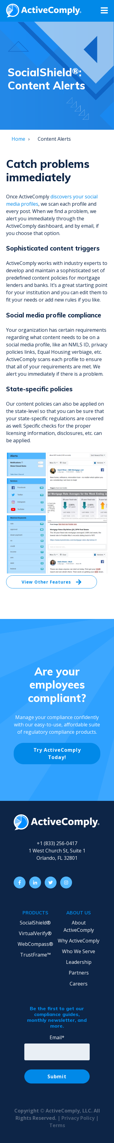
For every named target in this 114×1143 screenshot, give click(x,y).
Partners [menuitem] (79, 972)
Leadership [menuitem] (79, 962)
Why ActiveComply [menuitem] (78, 940)
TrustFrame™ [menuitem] (35, 954)
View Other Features (51, 582)
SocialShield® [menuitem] (35, 922)
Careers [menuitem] (79, 983)
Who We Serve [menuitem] (78, 951)
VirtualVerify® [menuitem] (35, 933)
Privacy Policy (78, 1118)
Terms (57, 1125)
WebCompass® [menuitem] (35, 944)
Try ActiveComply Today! (57, 754)
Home (18, 139)
